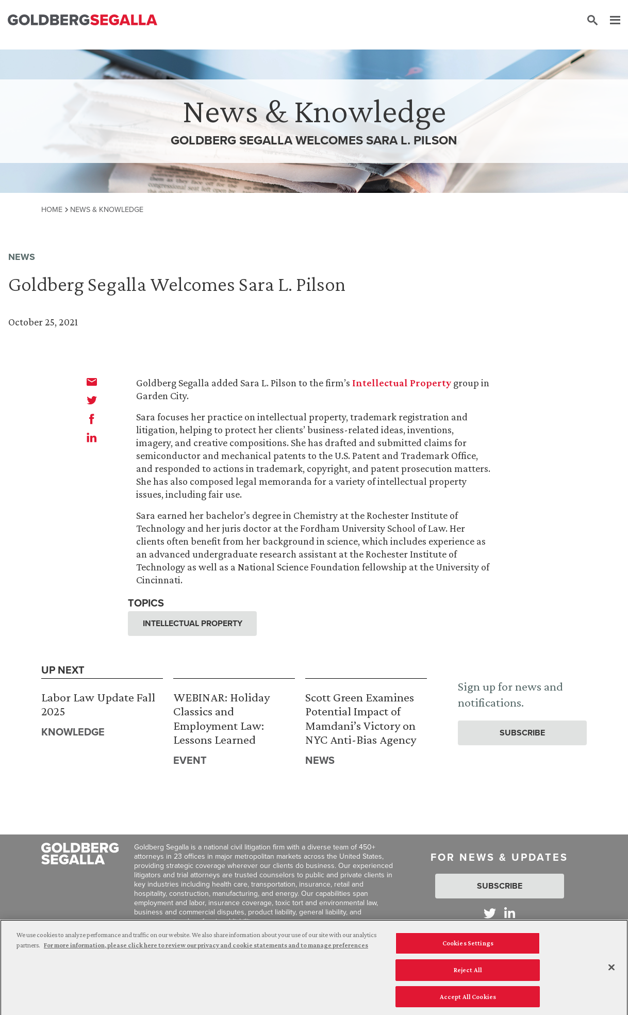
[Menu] (610, 20)
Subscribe (522, 733)
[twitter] (92, 400)
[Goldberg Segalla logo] (82, 20)
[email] (92, 381)
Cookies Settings (467, 944)
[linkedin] (92, 437)
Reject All (468, 971)
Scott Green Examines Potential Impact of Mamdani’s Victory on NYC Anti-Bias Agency (360, 718)
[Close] (611, 969)
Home (51, 209)
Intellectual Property (401, 382)
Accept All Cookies (468, 998)
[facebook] (92, 419)
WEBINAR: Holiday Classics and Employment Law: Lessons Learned (221, 718)
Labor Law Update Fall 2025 (98, 704)
